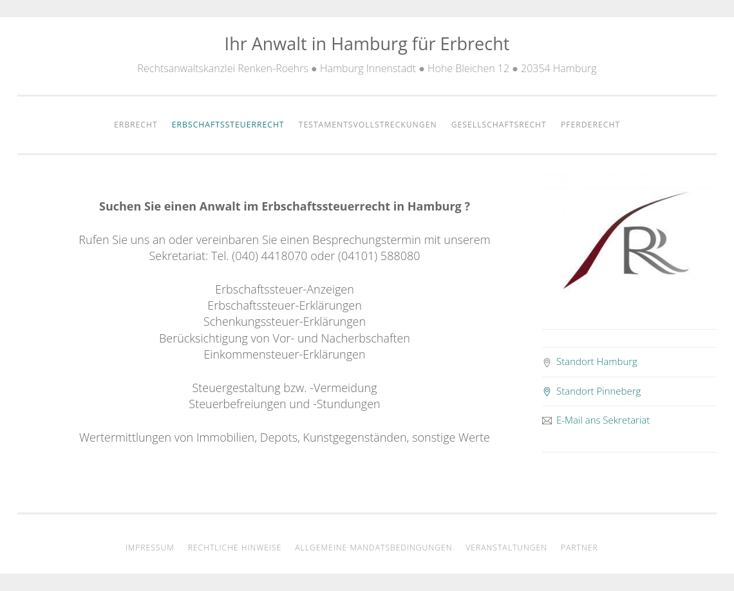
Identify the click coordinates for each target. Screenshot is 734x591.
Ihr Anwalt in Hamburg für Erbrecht (367, 43)
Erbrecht (136, 124)
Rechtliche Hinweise (235, 547)
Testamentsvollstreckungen (368, 124)
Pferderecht (590, 124)
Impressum (150, 547)
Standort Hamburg (589, 361)
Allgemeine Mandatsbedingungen (373, 547)
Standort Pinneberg (591, 390)
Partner (579, 547)
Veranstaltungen (506, 547)
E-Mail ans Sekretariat (596, 419)
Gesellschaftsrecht (499, 124)
